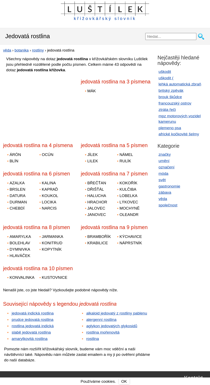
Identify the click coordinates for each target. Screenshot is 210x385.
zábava (165, 192)
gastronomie (169, 186)
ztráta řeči (167, 109)
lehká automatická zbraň (180, 84)
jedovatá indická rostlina (33, 313)
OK (124, 381)
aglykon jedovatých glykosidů (111, 326)
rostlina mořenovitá (103, 332)
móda (163, 173)
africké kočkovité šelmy (179, 134)
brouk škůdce (170, 97)
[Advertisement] (39, 104)
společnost (168, 205)
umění (164, 161)
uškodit (165, 71)
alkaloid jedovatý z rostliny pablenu (116, 313)
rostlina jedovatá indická (33, 326)
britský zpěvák (171, 90)
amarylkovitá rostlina (30, 339)
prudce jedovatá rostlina (33, 319)
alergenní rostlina (101, 319)
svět (162, 180)
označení (167, 167)
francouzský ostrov (175, 103)
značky (165, 154)
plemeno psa (170, 128)
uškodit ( (166, 78)
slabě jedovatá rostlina (31, 332)
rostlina (92, 339)
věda (163, 199)
